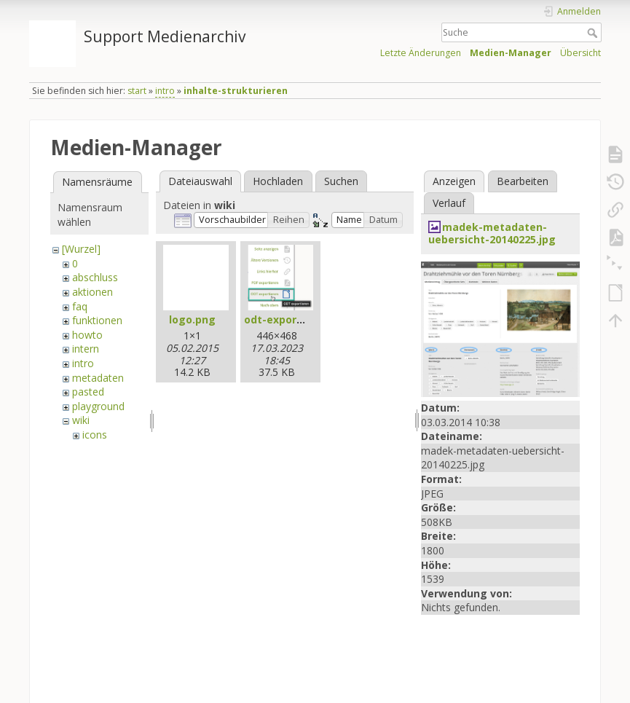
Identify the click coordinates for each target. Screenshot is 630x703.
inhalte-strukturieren (236, 91)
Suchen (341, 181)
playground (98, 406)
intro (165, 91)
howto (87, 335)
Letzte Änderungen (420, 53)
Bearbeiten (522, 181)
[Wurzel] (81, 249)
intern (85, 349)
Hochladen (278, 181)
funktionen (97, 320)
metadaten (98, 378)
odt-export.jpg (282, 319)
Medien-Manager (510, 53)
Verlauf (449, 203)
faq (79, 306)
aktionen (92, 292)
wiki (81, 420)
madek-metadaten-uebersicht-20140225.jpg (492, 233)
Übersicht (580, 53)
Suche (594, 33)
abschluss (95, 277)
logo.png (192, 319)
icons (94, 434)
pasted (88, 391)
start (136, 91)
